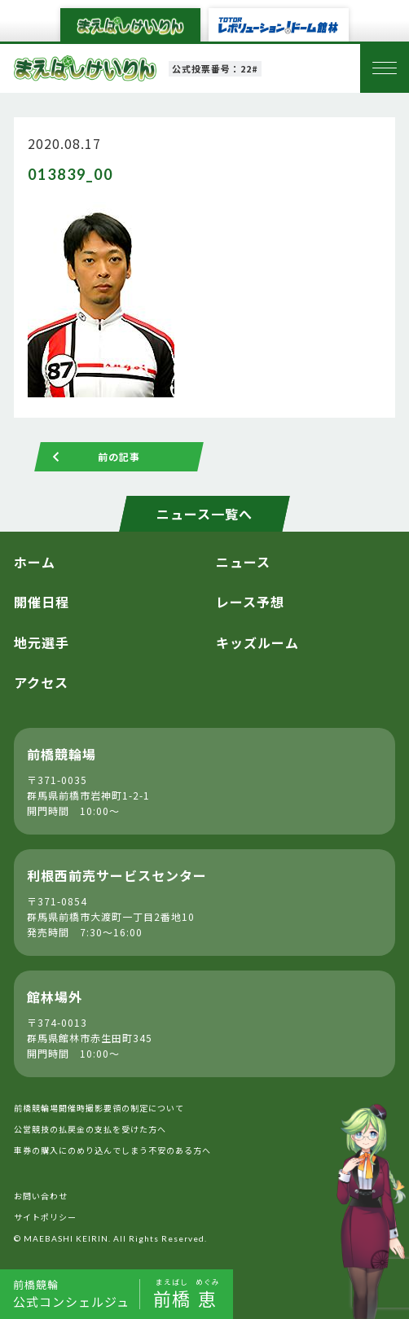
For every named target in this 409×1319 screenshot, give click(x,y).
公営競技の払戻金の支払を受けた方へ (90, 1129)
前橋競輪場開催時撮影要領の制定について (99, 1108)
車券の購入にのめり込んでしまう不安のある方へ (112, 1150)
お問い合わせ (41, 1196)
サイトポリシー (45, 1217)
